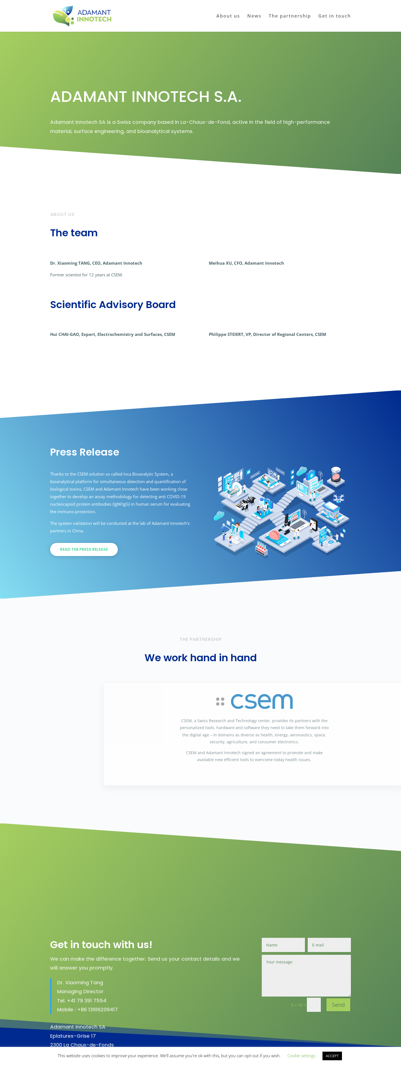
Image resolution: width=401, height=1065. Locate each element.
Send (338, 979)
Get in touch (334, 16)
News (254, 16)
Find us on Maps (81, 1040)
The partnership (290, 16)
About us (228, 16)
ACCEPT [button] (332, 1055)
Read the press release (84, 549)
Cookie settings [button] (301, 1055)
